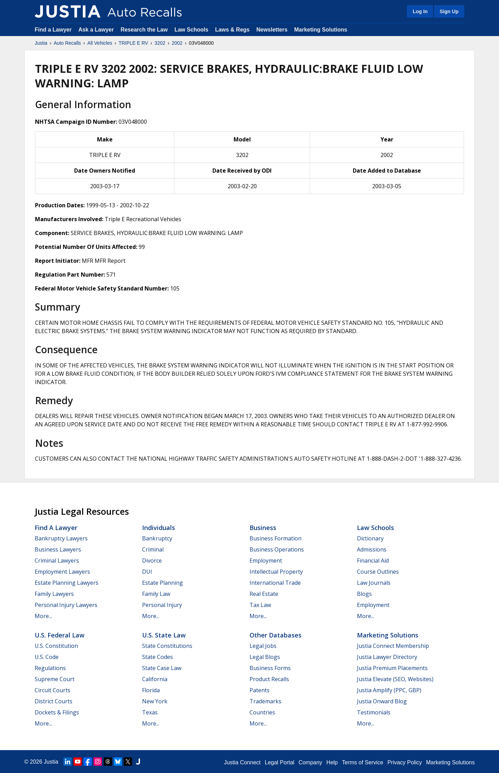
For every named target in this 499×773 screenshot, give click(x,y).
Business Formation (275, 538)
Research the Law (144, 30)
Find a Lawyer (53, 30)
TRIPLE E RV (133, 43)
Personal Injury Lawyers (66, 605)
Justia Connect (242, 762)
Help (332, 762)
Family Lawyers (54, 594)
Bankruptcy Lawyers (61, 538)
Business (263, 527)
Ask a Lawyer (96, 30)
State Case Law (161, 668)
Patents (260, 690)
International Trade (275, 583)
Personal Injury (162, 605)
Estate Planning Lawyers (66, 583)
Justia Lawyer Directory (387, 657)
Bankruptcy (157, 538)
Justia (41, 43)
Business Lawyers (58, 549)
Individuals (158, 527)
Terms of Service (362, 762)
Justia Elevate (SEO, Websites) (395, 679)
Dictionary (370, 538)
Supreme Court (55, 679)
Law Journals (374, 583)
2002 (177, 43)
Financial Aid (373, 560)
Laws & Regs (232, 30)
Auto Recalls (67, 43)
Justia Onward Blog (382, 701)
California (154, 679)
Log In (420, 11)
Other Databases (275, 635)
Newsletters (272, 30)
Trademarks (265, 701)
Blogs (364, 594)
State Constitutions (167, 646)
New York (154, 701)
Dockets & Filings (57, 712)
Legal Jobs (263, 646)
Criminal (153, 549)
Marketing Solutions (320, 30)
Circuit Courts (52, 690)
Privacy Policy (404, 762)
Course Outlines (378, 571)
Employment (266, 560)
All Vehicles (99, 43)
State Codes (157, 657)
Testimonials (374, 712)
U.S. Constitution (56, 646)
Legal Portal (279, 762)
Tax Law (260, 605)
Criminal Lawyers (57, 560)
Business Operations (277, 549)
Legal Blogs (265, 657)
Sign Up (449, 11)
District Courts (53, 701)
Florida (151, 690)
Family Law (156, 594)
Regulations (50, 668)
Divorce (152, 560)
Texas (150, 712)
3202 (160, 43)
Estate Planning (162, 583)
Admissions (371, 549)
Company (310, 762)
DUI (147, 571)
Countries (262, 712)
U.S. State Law (164, 635)
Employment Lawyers (62, 571)
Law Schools (191, 30)
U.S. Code (47, 657)
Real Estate (264, 594)
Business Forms (270, 668)
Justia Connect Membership (393, 646)
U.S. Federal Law (60, 635)
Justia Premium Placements (392, 668)
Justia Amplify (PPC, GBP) (389, 690)
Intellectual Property (276, 571)
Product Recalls (269, 679)
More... (43, 616)
